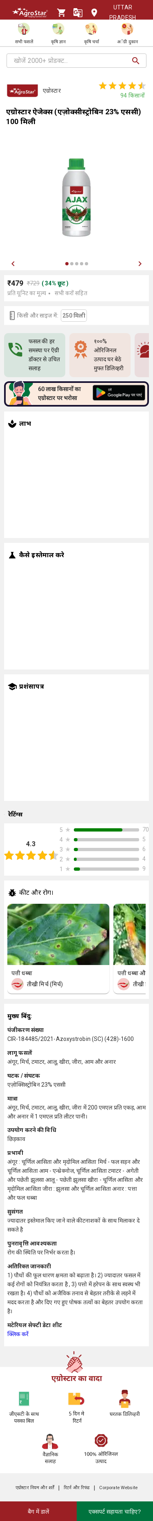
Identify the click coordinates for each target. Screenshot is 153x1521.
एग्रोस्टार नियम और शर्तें (35, 1487)
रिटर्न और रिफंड (76, 1487)
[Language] (78, 12)
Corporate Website (118, 1487)
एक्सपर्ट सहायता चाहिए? (115, 1511)
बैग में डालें (38, 1511)
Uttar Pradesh (116, 12)
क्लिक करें (18, 1334)
